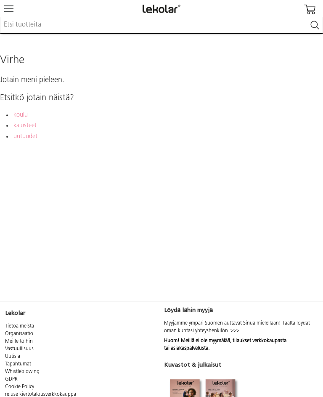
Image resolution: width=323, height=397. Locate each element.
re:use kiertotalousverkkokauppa (40, 394)
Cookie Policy (19, 386)
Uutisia (12, 356)
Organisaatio (19, 333)
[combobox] (161, 25)
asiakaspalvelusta (189, 348)
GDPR (11, 379)
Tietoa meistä (19, 326)
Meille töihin (19, 341)
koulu (20, 115)
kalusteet (25, 126)
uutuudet (25, 136)
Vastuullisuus (19, 349)
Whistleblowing (22, 371)
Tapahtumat (18, 364)
